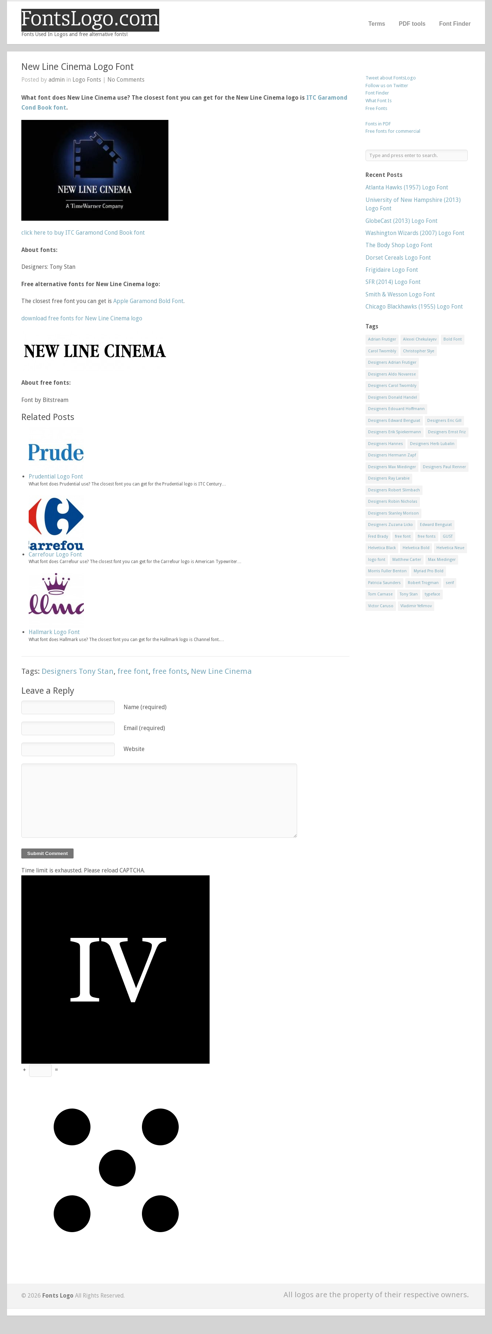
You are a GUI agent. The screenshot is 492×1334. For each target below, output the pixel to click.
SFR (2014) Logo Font (393, 281)
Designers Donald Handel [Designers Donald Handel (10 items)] (392, 397)
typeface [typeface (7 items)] (432, 594)
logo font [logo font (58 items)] (376, 559)
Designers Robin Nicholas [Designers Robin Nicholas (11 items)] (392, 501)
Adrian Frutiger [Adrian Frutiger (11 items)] (382, 339)
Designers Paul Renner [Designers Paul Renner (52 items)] (444, 467)
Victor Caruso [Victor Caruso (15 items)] (380, 606)
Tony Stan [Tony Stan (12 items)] (409, 594)
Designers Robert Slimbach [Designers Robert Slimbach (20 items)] (394, 490)
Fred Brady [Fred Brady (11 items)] (378, 536)
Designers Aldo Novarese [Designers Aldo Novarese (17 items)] (392, 374)
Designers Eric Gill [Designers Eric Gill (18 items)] (444, 420)
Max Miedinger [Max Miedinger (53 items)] (442, 559)
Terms (376, 24)
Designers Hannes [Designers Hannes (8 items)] (385, 443)
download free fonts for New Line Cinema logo (81, 318)
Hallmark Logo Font (54, 632)
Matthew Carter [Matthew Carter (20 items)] (406, 559)
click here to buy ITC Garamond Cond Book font (83, 232)
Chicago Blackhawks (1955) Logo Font (414, 306)
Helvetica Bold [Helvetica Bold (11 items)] (416, 547)
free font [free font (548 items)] (403, 536)
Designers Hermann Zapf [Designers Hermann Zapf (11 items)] (392, 455)
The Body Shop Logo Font (399, 245)
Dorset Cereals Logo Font (398, 257)
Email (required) (144, 728)
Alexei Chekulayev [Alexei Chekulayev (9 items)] (419, 339)
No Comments (126, 79)
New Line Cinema (221, 671)
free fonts (169, 671)
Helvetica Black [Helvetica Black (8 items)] (382, 547)
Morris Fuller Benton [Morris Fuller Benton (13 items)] (387, 571)
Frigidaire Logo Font (392, 269)
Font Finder (455, 24)
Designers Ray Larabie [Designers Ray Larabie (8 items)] (389, 478)
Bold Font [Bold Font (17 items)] (452, 339)
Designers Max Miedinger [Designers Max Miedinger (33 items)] (392, 467)
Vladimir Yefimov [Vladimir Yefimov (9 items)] (416, 606)
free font (133, 671)
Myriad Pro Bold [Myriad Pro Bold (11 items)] (428, 571)
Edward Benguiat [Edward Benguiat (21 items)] (436, 524)
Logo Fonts (86, 79)
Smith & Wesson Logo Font (400, 294)
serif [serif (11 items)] (450, 582)
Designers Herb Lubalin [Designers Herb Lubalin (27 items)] (432, 443)
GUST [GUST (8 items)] (448, 536)
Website (134, 749)
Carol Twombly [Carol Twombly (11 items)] (382, 351)
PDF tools (412, 24)
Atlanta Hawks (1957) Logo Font (407, 187)
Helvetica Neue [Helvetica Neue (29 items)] (450, 547)
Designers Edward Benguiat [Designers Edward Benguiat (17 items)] (394, 420)
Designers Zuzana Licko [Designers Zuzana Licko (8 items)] (390, 524)
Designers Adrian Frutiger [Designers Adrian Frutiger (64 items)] (392, 362)
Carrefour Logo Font (55, 554)
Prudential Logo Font (56, 476)
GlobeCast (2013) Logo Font (402, 220)
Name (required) (145, 707)
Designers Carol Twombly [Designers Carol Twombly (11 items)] (392, 385)
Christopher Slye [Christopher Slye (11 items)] (418, 351)
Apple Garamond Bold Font (148, 301)
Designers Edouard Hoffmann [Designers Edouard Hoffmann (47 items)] (396, 408)
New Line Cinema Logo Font (77, 66)
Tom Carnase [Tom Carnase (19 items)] (380, 594)
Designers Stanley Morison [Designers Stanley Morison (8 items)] (393, 513)
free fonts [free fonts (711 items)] (427, 536)
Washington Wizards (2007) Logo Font (415, 233)
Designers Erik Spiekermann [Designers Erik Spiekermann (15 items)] (394, 432)
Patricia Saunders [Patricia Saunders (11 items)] (384, 582)
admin (57, 79)
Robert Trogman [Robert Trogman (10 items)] (423, 582)
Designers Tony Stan (78, 671)
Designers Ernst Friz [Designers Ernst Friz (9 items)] (447, 432)
